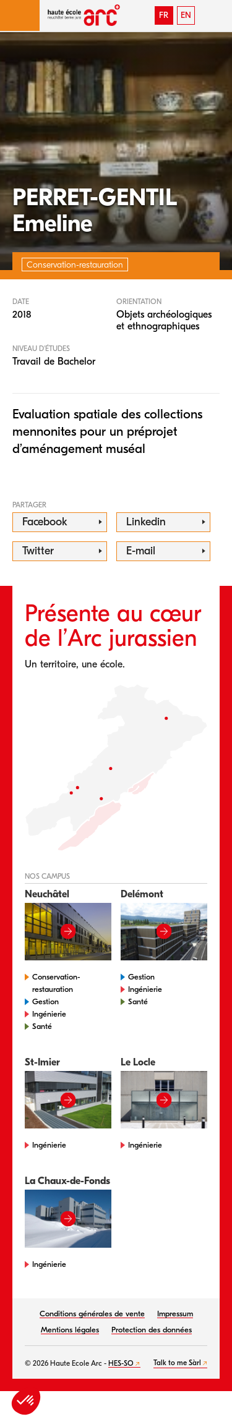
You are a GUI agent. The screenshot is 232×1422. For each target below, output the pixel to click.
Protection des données (151, 1329)
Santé (42, 1026)
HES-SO (121, 1363)
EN (186, 15)
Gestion (45, 1001)
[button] (20, 15)
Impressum (175, 1313)
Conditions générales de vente (92, 1313)
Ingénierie (49, 1013)
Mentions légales (70, 1329)
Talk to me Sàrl (177, 1362)
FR (163, 15)
